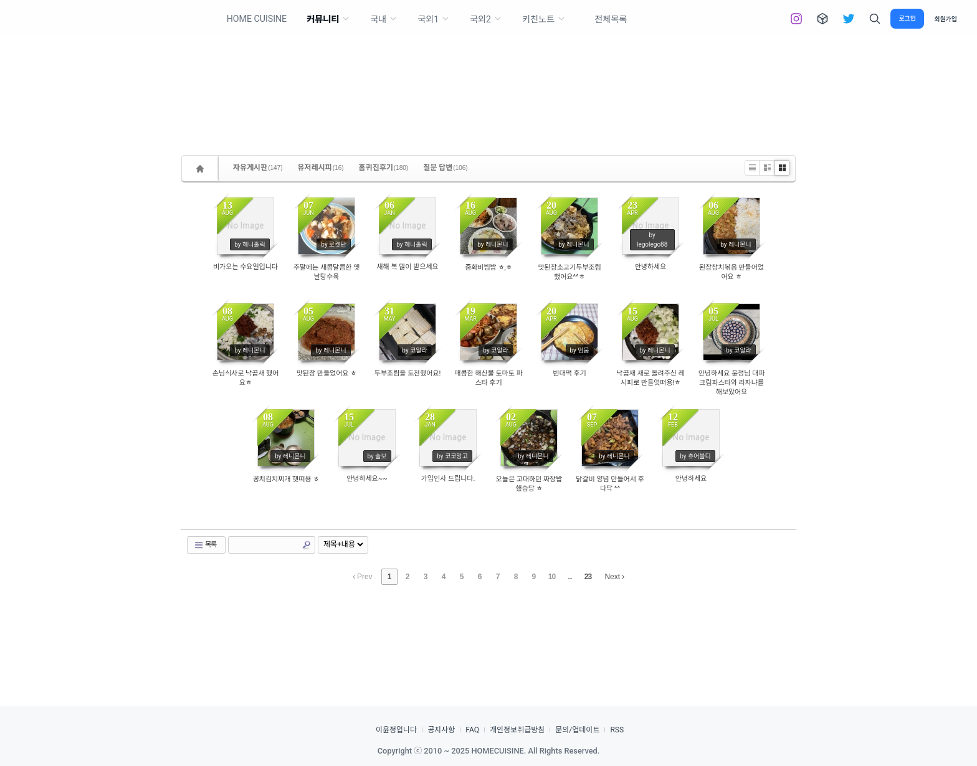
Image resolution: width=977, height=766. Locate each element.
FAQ (472, 730)
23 (587, 576)
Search (307, 545)
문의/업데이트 (577, 730)
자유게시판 (258, 167)
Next (614, 576)
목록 (205, 545)
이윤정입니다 (396, 730)
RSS (617, 730)
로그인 (907, 18)
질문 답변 (445, 167)
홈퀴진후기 (384, 167)
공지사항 (441, 730)
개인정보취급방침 (517, 730)
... (570, 576)
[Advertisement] (488, 74)
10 (551, 576)
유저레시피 (321, 167)
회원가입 (945, 19)
